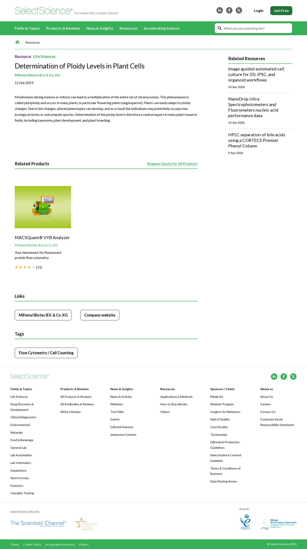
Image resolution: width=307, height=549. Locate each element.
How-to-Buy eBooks (173, 404)
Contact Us (268, 412)
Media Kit (216, 396)
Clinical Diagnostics (23, 417)
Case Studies (219, 427)
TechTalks (117, 412)
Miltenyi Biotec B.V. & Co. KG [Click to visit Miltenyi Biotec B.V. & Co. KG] (43, 315)
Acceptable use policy (60, 544)
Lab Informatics (20, 463)
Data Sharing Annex (223, 481)
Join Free (281, 10)
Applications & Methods (176, 396)
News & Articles (121, 396)
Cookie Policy (32, 544)
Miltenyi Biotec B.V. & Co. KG (37, 75)
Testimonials (218, 434)
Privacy (84, 544)
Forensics (16, 485)
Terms (14, 544)
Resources (32, 42)
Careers (265, 404)
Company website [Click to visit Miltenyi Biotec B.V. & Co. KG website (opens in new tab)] (99, 315)
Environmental (20, 425)
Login (258, 10)
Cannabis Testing (22, 493)
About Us (266, 396)
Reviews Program (222, 404)
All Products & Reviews (76, 396)
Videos (165, 412)
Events (115, 419)
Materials (16, 432)
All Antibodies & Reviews (77, 404)
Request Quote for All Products (172, 163)
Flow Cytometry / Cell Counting (46, 352)
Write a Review (70, 412)
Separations (18, 470)
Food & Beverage (21, 440)
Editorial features (121, 427)
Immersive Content (123, 434)
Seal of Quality (220, 419)
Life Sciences (44, 56)
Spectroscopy (19, 478)
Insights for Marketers (225, 412)
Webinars (116, 404)
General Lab (18, 447)
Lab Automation (21, 455)
